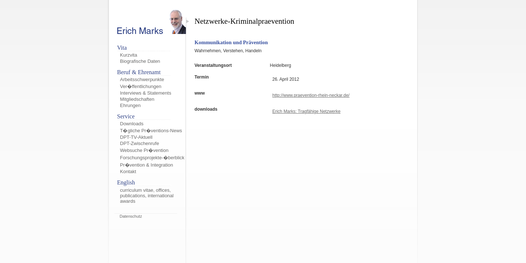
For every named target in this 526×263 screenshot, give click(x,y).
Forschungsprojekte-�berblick (152, 157)
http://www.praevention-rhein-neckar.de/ (310, 95)
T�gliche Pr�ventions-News (151, 130)
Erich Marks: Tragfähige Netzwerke (306, 111)
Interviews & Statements (145, 93)
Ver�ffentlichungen (140, 86)
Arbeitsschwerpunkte (142, 79)
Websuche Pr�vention (144, 150)
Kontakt (128, 171)
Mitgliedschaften (137, 99)
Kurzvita (128, 55)
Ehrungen (130, 105)
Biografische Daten (140, 61)
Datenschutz (131, 216)
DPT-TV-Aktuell (136, 137)
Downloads (132, 123)
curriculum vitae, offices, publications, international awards (147, 195)
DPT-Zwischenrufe (139, 143)
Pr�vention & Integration (146, 165)
